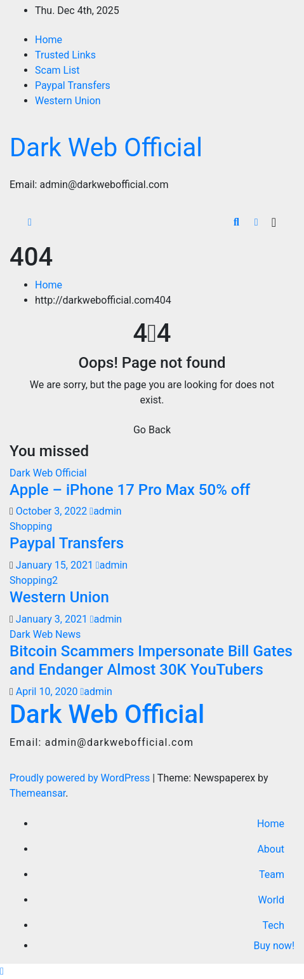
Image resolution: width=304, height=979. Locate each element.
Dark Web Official (106, 148)
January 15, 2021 (56, 565)
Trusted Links (65, 55)
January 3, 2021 (53, 619)
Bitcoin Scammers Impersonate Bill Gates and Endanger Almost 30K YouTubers (151, 660)
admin (105, 511)
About (270, 849)
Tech (273, 925)
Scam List (57, 70)
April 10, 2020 (48, 691)
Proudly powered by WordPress (81, 778)
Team (271, 874)
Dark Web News (45, 634)
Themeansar (37, 793)
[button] (236, 222)
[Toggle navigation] (273, 222)
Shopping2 (34, 580)
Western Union (68, 101)
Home (48, 40)
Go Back (152, 430)
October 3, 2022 (53, 511)
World (271, 900)
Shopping (31, 526)
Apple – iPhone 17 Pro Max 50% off (130, 490)
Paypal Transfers (72, 85)
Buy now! (272, 946)
